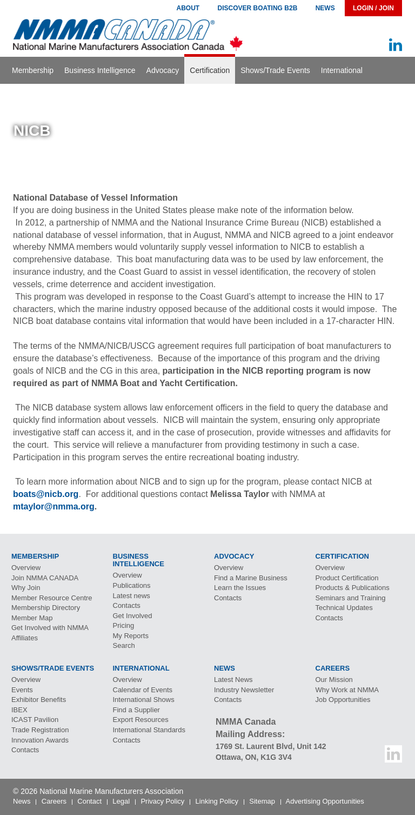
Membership (32, 70)
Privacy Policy (162, 801)
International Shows (144, 699)
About (187, 8)
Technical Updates (344, 608)
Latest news (131, 596)
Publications (132, 585)
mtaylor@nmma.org (54, 506)
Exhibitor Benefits (38, 699)
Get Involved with (50, 628)
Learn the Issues (240, 588)
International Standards (149, 730)
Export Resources (141, 719)
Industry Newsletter (244, 690)
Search (124, 645)
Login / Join (373, 8)
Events (22, 690)
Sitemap (262, 801)
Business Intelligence (100, 70)
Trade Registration (40, 730)
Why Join (25, 588)
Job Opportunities (343, 699)
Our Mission (334, 679)
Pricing (124, 625)
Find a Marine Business (250, 578)
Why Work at (347, 690)
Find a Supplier (136, 710)
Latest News (233, 679)
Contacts (126, 605)
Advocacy (162, 70)
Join (44, 578)
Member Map (32, 618)
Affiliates (24, 638)
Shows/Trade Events (275, 70)
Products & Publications (353, 588)
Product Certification (347, 578)
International (342, 70)
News (325, 8)
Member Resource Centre (51, 598)
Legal (121, 801)
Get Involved (132, 616)
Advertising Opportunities (325, 801)
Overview (26, 568)
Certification (210, 70)
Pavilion (34, 719)
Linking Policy (217, 801)
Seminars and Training (351, 598)
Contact (89, 801)
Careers (54, 801)
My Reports (131, 636)
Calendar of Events (143, 690)
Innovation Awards (40, 740)
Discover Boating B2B (258, 8)
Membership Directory (45, 608)
